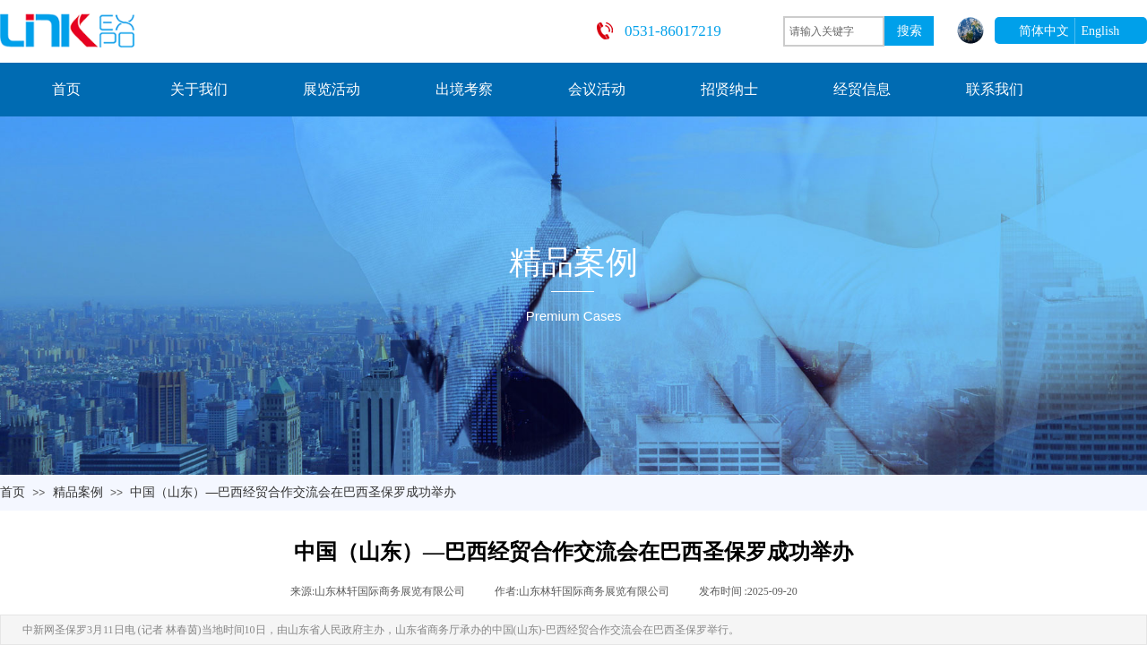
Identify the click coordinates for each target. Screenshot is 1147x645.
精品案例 (78, 492)
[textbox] (833, 31)
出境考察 (464, 89)
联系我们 (994, 89)
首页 (66, 89)
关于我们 (199, 89)
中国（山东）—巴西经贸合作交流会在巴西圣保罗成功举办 (293, 492)
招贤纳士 (729, 89)
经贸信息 (862, 89)
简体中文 (1044, 31)
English (1101, 31)
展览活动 (331, 89)
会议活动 (596, 89)
